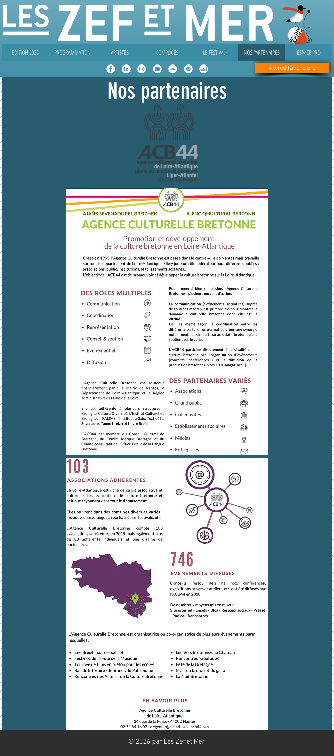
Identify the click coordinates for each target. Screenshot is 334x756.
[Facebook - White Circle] (110, 68)
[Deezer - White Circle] (203, 68)
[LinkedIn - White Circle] (126, 68)
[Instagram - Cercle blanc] (141, 68)
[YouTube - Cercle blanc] (157, 68)
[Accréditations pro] (292, 68)
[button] (72, 52)
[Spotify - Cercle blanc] (188, 68)
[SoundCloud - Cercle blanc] (172, 68)
